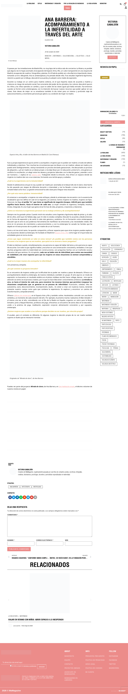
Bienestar (103, 3)
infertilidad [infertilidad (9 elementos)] (117, 281)
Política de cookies (94, 668)
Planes (102, 162)
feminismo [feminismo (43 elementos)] (105, 273)
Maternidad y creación (53, 3)
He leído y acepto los (23, 666)
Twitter (112, 664)
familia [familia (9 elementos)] (118, 269)
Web (66, 540)
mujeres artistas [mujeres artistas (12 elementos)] (107, 316)
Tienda (67, 7)
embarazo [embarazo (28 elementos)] (105, 265)
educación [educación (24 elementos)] (113, 261)
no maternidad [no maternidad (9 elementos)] (106, 320)
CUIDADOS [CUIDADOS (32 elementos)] (114, 253)
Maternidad (57, 56)
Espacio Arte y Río (61, 233)
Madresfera (114, 668)
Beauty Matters (106, 131)
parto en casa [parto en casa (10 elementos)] (106, 324)
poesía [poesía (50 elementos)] (104, 340)
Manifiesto (69, 656)
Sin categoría (105, 165)
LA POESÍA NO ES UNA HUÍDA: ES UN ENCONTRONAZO (115, 224)
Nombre (10, 540)
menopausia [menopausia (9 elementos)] (116, 309)
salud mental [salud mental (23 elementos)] (106, 352)
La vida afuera (92, 3)
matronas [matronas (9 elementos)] (105, 309)
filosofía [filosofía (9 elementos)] (116, 273)
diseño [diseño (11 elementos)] (115, 257)
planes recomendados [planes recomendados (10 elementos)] (109, 336)
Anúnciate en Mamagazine (70, 673)
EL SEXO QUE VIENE (114, 192)
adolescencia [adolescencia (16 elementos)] (115, 245)
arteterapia (26, 487)
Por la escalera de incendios (74, 3)
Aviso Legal (90, 664)
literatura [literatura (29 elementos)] (105, 293)
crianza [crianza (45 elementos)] (104, 253)
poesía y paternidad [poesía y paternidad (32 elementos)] (108, 344)
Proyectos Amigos (72, 668)
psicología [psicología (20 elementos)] (105, 348)
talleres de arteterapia (22, 295)
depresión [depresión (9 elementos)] (105, 257)
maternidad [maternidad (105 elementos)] (105, 301)
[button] (10, 497)
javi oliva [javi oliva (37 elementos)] (105, 285)
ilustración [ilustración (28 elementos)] (106, 281)
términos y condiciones (30, 666)
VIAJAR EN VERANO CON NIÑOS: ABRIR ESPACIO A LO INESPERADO (36, 619)
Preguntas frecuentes (95, 656)
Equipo (67, 660)
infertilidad (37, 487)
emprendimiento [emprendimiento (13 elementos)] (107, 269)
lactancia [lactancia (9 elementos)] (115, 285)
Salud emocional (68, 56)
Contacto (68, 664)
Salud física (80, 56)
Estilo (40, 3)
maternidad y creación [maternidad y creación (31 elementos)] (109, 305)
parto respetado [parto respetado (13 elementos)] (107, 328)
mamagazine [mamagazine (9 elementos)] (115, 297)
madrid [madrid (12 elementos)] (104, 297)
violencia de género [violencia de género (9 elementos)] (108, 360)
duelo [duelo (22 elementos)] (104, 261)
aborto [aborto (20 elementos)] (104, 245)
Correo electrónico (44, 540)
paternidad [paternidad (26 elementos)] (105, 332)
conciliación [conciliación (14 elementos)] (106, 249)
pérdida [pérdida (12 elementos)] (115, 348)
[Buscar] (121, 4)
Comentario (12, 515)
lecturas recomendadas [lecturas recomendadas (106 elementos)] (110, 289)
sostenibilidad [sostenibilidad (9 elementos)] (106, 356)
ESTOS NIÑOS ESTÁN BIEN (116, 179)
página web (36, 175)
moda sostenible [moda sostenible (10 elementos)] (107, 312)
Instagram (113, 656)
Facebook (113, 660)
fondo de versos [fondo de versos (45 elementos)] (107, 277)
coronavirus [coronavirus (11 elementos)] (118, 249)
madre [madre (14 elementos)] (115, 293)
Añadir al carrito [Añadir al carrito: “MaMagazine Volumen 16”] (112, 122)
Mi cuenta (90, 672)
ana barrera (14, 487)
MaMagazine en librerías (71, 679)
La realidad (31, 3)
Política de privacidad (95, 660)
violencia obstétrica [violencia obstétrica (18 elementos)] (109, 364)
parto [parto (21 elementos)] (117, 320)
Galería (103, 141)
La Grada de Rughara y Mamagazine (117, 145)
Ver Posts (112, 57)
